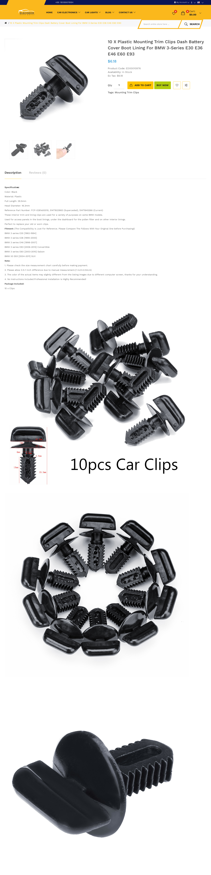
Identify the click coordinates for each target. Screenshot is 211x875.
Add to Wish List (177, 85)
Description (13, 172)
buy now (163, 85)
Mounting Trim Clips (127, 92)
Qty (110, 85)
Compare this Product (186, 85)
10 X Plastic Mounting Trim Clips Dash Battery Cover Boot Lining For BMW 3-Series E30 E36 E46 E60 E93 (65, 23)
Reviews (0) (37, 172)
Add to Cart (143, 85)
